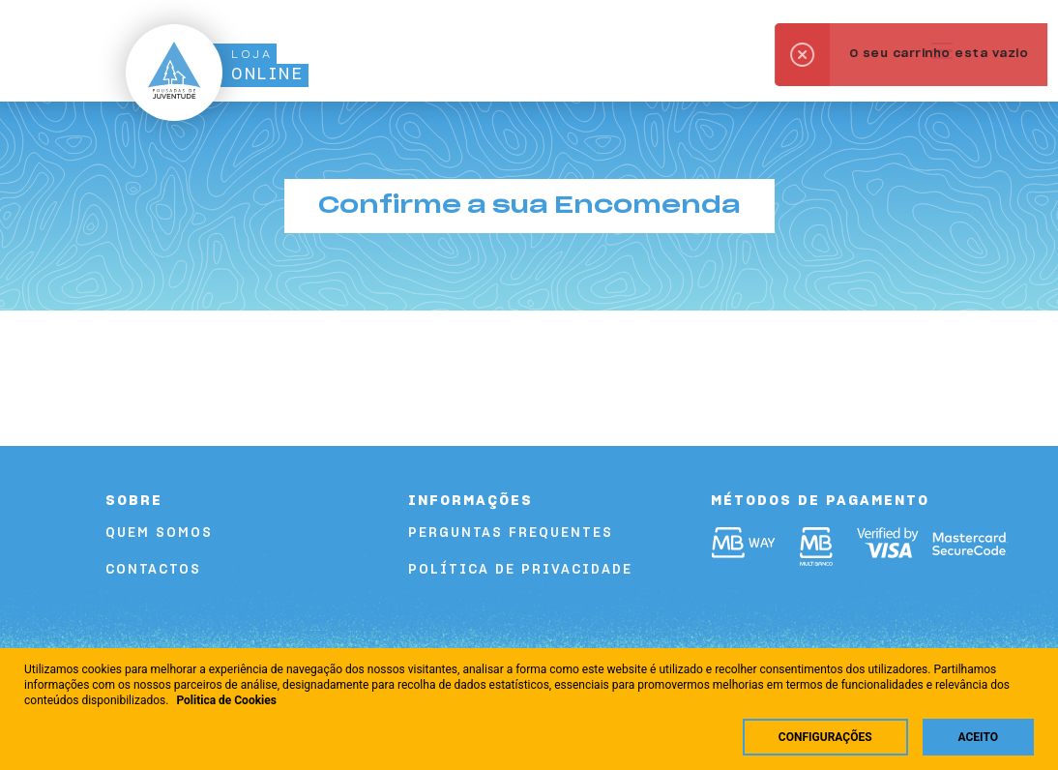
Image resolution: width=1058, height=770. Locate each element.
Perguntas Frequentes (510, 533)
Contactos (153, 570)
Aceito (978, 737)
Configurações (825, 737)
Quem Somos (159, 533)
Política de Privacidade (520, 570)
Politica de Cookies (226, 700)
